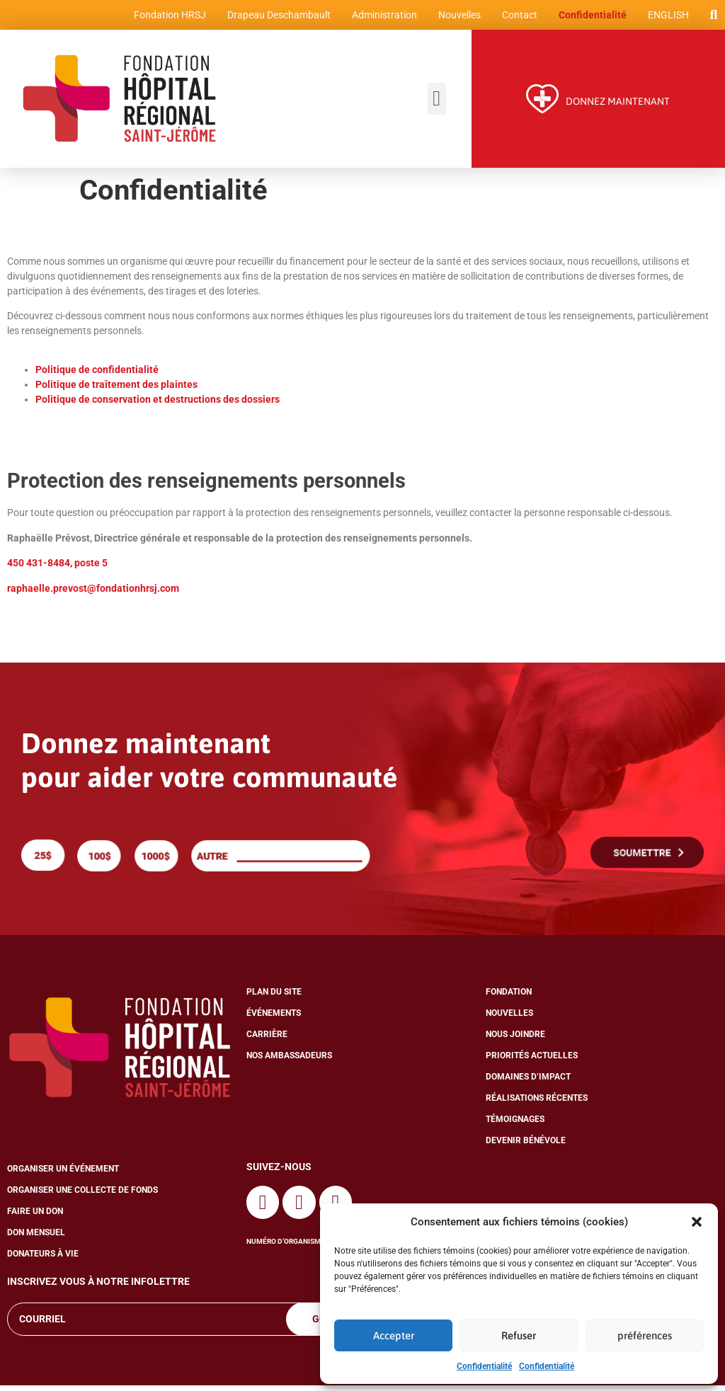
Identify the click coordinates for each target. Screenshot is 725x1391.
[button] (697, 1222)
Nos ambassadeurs (289, 1062)
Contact (517, 17)
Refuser (518, 1335)
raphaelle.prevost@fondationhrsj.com (93, 594)
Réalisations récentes (537, 1104)
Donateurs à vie (43, 1260)
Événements (273, 1019)
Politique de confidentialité (98, 376)
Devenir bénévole (526, 1147)
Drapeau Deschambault (276, 17)
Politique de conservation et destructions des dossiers (157, 405)
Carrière (266, 1041)
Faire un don (35, 1218)
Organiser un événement (63, 1175)
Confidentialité (484, 1366)
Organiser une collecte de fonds (82, 1196)
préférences (644, 1335)
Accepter (393, 1335)
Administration (381, 17)
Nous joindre (515, 1041)
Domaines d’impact (528, 1083)
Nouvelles (456, 17)
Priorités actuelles (532, 1062)
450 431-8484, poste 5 (57, 568)
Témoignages (515, 1125)
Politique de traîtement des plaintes (116, 390)
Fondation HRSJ (167, 17)
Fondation (509, 998)
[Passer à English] (665, 18)
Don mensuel (36, 1239)
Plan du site (274, 998)
